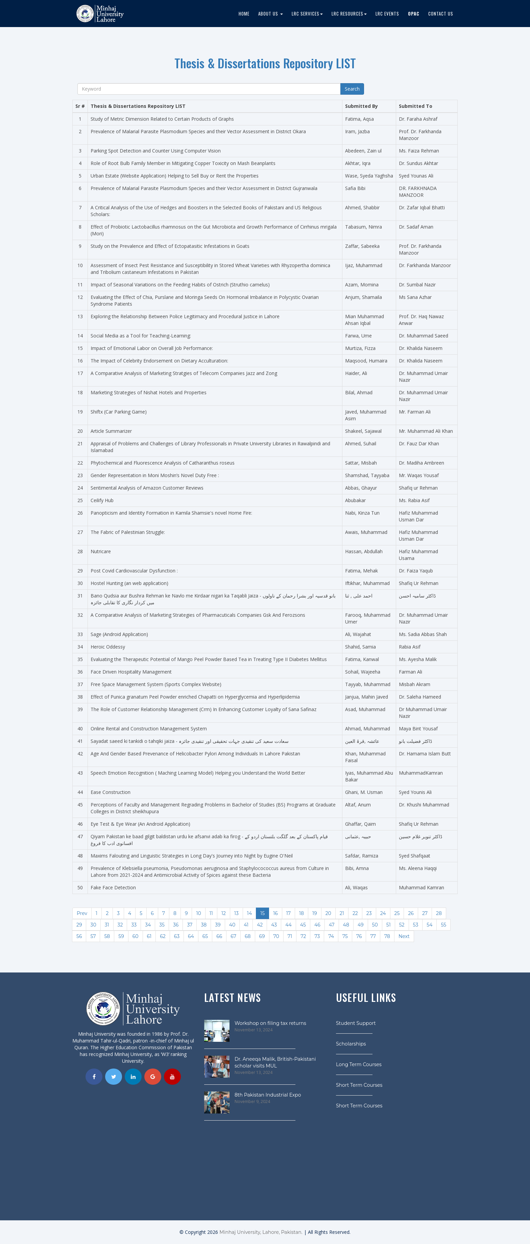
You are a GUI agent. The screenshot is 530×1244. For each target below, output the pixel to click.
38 (204, 925)
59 (121, 936)
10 (198, 913)
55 (443, 925)
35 (162, 925)
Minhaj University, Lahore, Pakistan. (260, 1232)
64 (191, 936)
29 (79, 925)
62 (162, 936)
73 (317, 936)
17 (288, 913)
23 (369, 913)
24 (383, 913)
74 (331, 936)
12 (223, 913)
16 (275, 913)
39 (217, 925)
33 (134, 925)
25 (397, 913)
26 (410, 913)
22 (355, 913)
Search (352, 89)
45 (303, 925)
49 (361, 925)
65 (205, 936)
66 (219, 936)
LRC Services (307, 13)
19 (314, 913)
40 (232, 925)
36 (175, 925)
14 (249, 913)
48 (346, 925)
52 (402, 925)
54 (429, 925)
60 (135, 936)
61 (149, 936)
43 (274, 925)
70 (276, 936)
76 (359, 936)
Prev (82, 913)
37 (189, 925)
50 (375, 925)
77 (373, 936)
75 (345, 936)
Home (244, 13)
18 (301, 913)
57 (93, 936)
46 (317, 925)
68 (247, 936)
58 (107, 936)
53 (415, 925)
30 (93, 925)
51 (388, 925)
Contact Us (440, 13)
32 (120, 925)
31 (107, 925)
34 (148, 925)
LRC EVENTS (387, 13)
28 (439, 913)
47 (332, 925)
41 (246, 925)
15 (262, 913)
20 (328, 913)
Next (404, 936)
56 (79, 936)
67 (233, 936)
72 (303, 936)
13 (236, 913)
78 (387, 936)
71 (290, 936)
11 (211, 913)
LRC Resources (349, 13)
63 (176, 936)
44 (288, 925)
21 (342, 913)
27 (425, 913)
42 (260, 925)
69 (262, 936)
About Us (270, 13)
